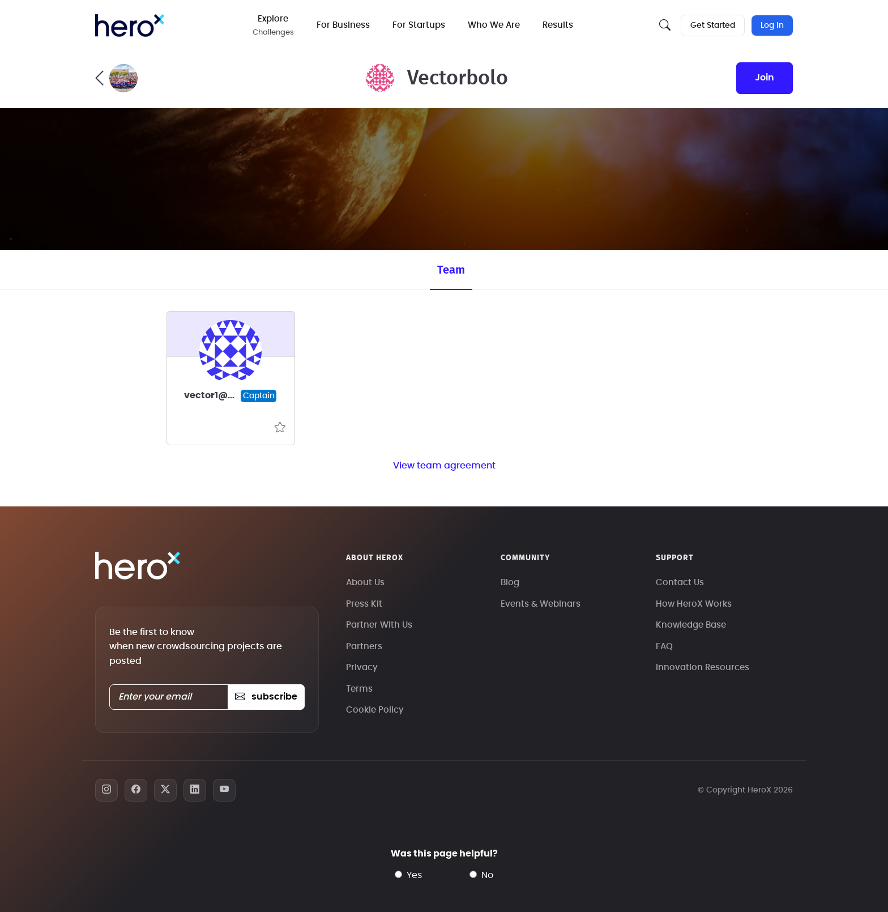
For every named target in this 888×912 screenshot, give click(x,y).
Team (451, 270)
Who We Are (494, 25)
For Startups (418, 25)
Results (558, 25)
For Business (343, 25)
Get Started (712, 25)
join (764, 77)
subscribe (266, 697)
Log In (772, 25)
